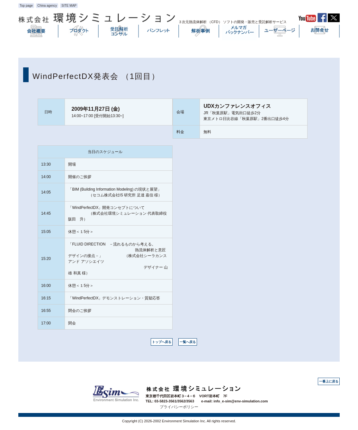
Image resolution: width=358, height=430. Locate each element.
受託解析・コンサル (119, 32)
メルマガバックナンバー (239, 32)
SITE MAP (68, 5)
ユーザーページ (279, 32)
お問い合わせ (319, 32)
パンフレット (159, 32)
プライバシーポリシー (179, 407)
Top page (26, 5)
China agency (47, 5)
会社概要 (38, 32)
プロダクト (78, 32)
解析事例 (199, 32)
